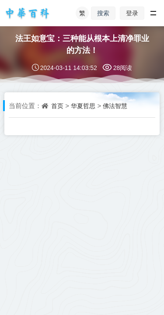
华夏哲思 (83, 106)
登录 (132, 13)
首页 (57, 106)
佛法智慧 (115, 106)
